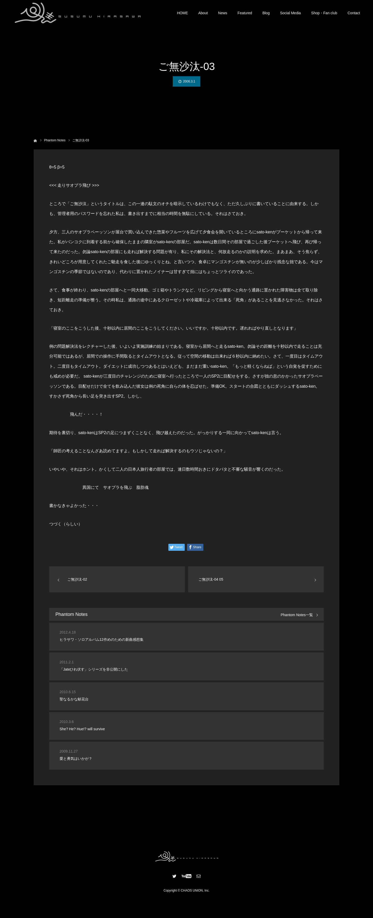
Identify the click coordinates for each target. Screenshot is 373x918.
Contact (354, 13)
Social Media (290, 13)
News (222, 13)
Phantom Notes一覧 (297, 615)
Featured (245, 13)
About (203, 13)
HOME (182, 13)
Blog (266, 13)
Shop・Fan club (324, 13)
